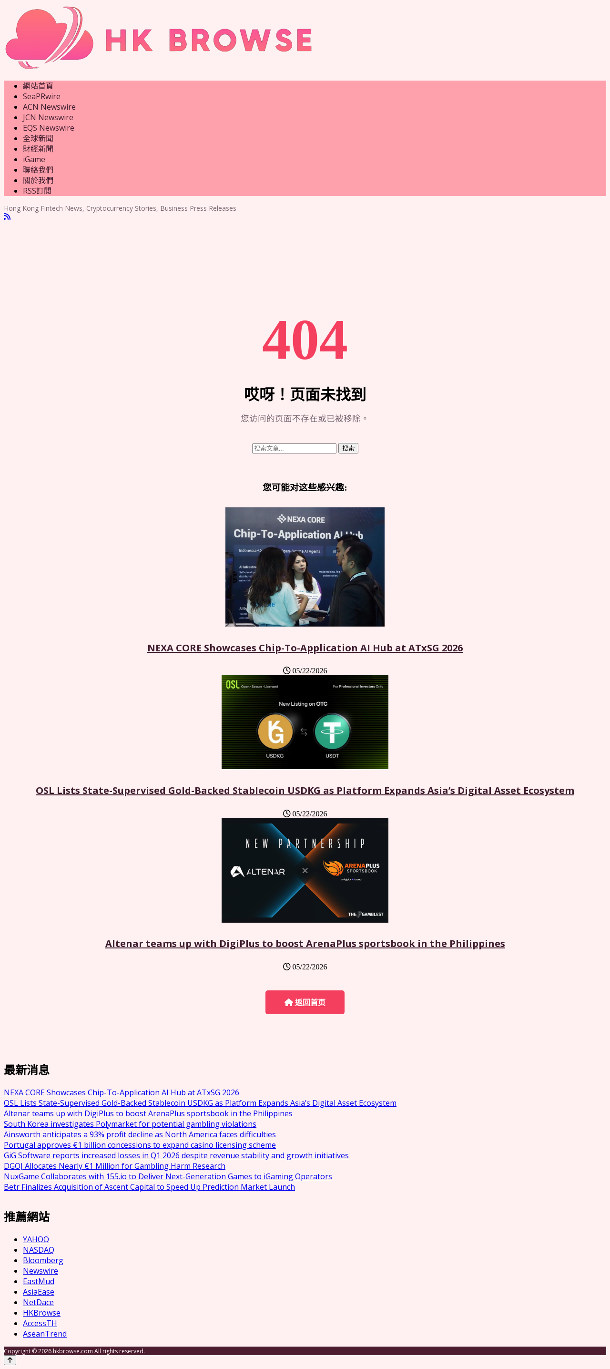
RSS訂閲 (37, 190)
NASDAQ (38, 1250)
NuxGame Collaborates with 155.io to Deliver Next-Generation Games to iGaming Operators (168, 1176)
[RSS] (7, 217)
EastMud (38, 1281)
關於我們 (38, 180)
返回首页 (305, 1002)
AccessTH (40, 1323)
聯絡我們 (38, 170)
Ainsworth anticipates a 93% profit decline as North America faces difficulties (140, 1134)
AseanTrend (45, 1333)
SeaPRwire (42, 96)
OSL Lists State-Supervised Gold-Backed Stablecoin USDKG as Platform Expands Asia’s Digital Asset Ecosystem (305, 790)
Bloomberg (43, 1260)
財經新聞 (38, 149)
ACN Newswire (49, 107)
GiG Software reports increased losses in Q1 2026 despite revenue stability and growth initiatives (176, 1155)
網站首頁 (38, 86)
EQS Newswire (48, 128)
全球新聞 (38, 138)
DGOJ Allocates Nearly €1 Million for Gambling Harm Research (114, 1166)
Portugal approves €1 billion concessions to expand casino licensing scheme (140, 1145)
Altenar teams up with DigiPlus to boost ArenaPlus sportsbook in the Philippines (305, 943)
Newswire (40, 1271)
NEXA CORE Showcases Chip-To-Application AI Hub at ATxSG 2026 (305, 647)
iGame (34, 159)
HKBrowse (42, 1312)
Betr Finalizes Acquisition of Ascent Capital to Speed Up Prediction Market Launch (149, 1187)
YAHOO (36, 1239)
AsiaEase (38, 1292)
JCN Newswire (48, 117)
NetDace (38, 1302)
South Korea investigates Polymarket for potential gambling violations (130, 1124)
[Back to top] (10, 1360)
